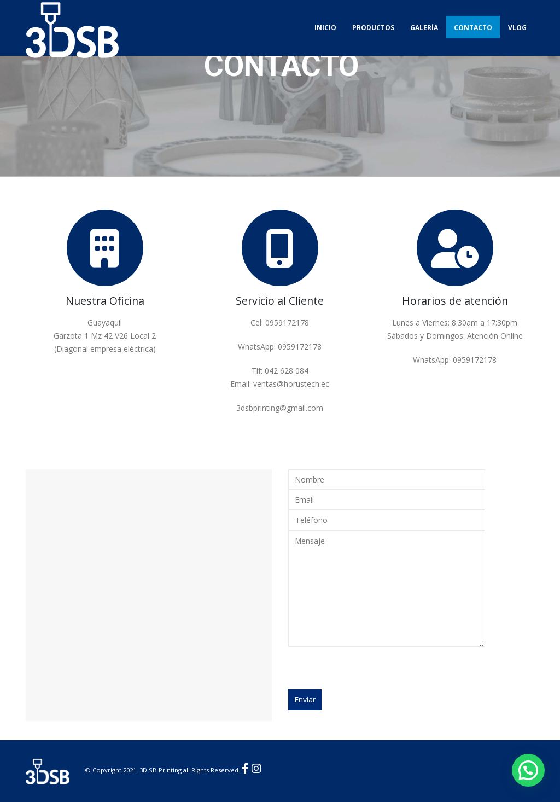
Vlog (517, 27)
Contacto (473, 27)
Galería (424, 27)
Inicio (325, 27)
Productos (373, 27)
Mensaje (386, 589)
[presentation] (371, 668)
